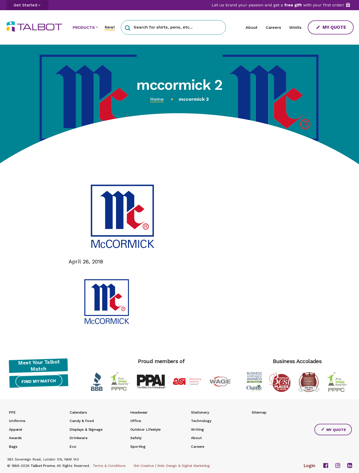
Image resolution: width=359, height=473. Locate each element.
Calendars (78, 412)
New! (110, 27)
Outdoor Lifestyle (145, 429)
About (252, 27)
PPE (12, 412)
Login (309, 465)
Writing (197, 429)
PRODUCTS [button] (84, 27)
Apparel (15, 429)
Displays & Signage (86, 429)
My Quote (331, 27)
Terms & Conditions (109, 466)
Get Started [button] (25, 5)
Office (135, 421)
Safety (135, 438)
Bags (13, 446)
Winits (295, 27)
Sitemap (259, 412)
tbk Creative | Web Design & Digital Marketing (172, 466)
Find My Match (38, 382)
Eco (73, 446)
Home (157, 99)
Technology (201, 421)
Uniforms (17, 421)
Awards (15, 438)
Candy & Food (82, 421)
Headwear (139, 412)
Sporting (138, 446)
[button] (127, 27)
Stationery (200, 412)
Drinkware (78, 438)
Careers (273, 27)
